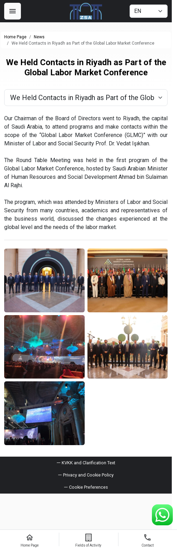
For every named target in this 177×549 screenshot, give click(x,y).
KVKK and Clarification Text (88, 462)
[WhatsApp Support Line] (162, 514)
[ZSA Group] (86, 11)
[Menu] (12, 11)
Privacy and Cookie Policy (88, 475)
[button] (86, 487)
